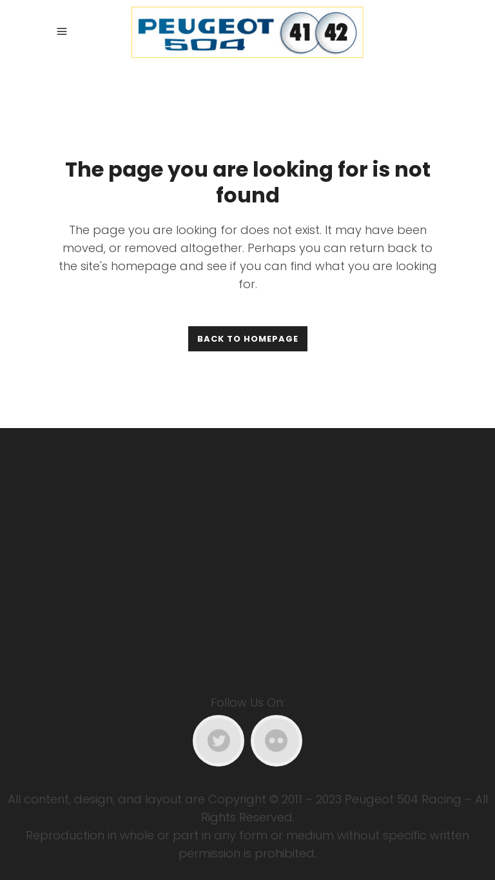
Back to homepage (247, 339)
